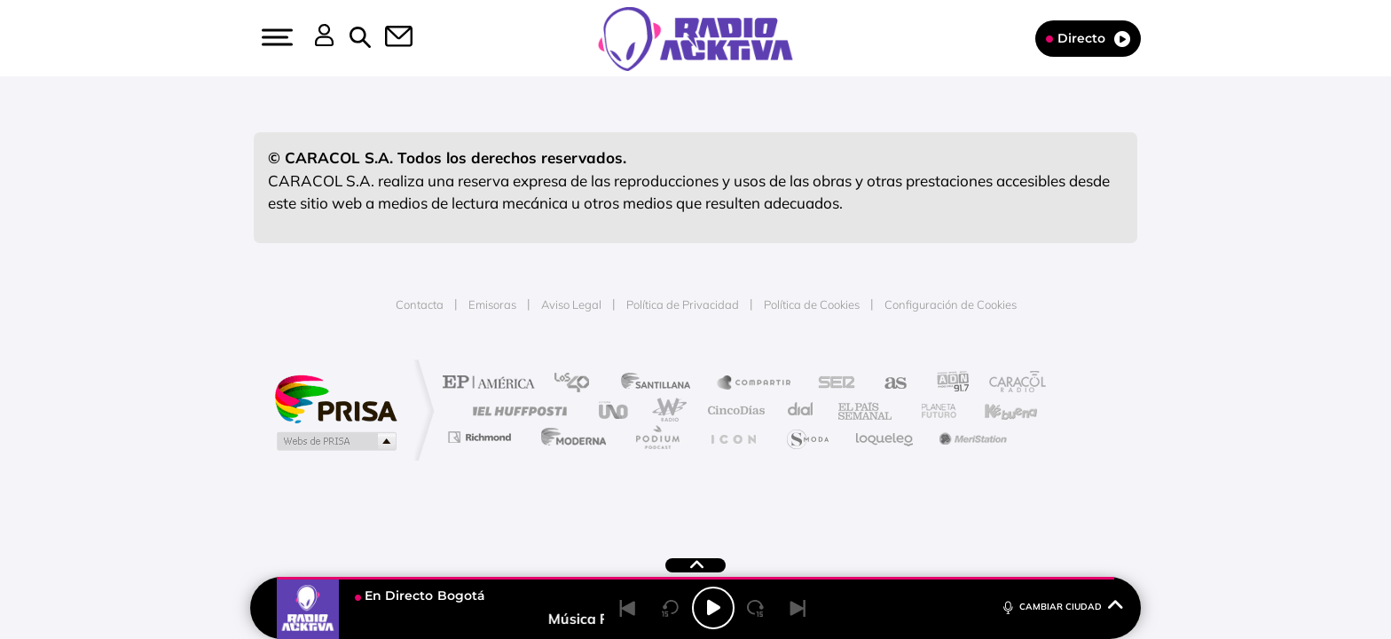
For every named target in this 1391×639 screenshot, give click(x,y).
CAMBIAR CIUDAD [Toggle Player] (1061, 606)
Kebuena (995, 410)
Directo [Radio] (1088, 38)
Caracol (1011, 384)
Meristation (970, 437)
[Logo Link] (695, 37)
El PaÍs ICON (732, 437)
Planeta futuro (931, 410)
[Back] (628, 608)
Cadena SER (831, 384)
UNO (615, 410)
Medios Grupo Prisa (334, 441)
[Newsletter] (388, 38)
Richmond (481, 437)
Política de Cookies (812, 304)
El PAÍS (492, 384)
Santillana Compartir (755, 384)
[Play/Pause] (713, 608)
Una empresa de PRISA (335, 398)
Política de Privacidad (682, 304)
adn (946, 384)
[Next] (798, 608)
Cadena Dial (801, 410)
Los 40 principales (578, 384)
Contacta (420, 304)
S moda (807, 437)
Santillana (661, 384)
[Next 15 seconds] (756, 608)
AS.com (887, 384)
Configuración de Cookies (950, 304)
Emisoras (492, 304)
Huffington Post (516, 410)
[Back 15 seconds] (670, 608)
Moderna (569, 437)
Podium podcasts (656, 437)
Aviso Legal (571, 304)
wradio (665, 410)
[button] (275, 37)
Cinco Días (734, 410)
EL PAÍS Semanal (866, 410)
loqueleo (885, 437)
